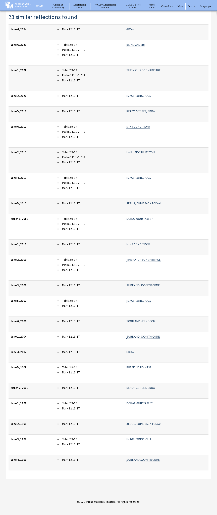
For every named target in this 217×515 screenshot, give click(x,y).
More (180, 6)
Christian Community (58, 6)
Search (191, 6)
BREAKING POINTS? (138, 367)
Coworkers (167, 6)
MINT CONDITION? (138, 126)
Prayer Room (152, 6)
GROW (130, 29)
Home (39, 6)
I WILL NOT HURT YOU (140, 152)
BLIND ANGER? (135, 45)
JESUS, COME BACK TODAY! (143, 203)
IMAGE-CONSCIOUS (138, 96)
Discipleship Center (79, 6)
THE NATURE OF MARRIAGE (143, 70)
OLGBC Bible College (133, 6)
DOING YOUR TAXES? (139, 219)
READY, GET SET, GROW (140, 111)
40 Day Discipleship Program (105, 6)
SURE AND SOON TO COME (143, 285)
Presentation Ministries (23, 5)
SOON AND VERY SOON (140, 321)
